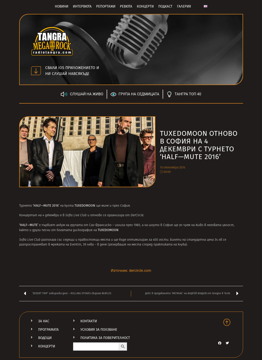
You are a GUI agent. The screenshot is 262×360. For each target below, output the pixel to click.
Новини (61, 6)
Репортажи (105, 6)
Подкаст (165, 6)
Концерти (145, 6)
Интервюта (82, 6)
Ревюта (126, 6)
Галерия (184, 6)
